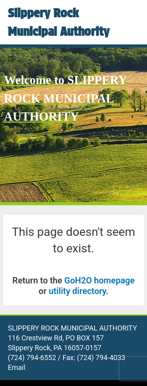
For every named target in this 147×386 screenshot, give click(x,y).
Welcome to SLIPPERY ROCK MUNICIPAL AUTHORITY (65, 98)
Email (16, 367)
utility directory (77, 291)
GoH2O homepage (99, 280)
